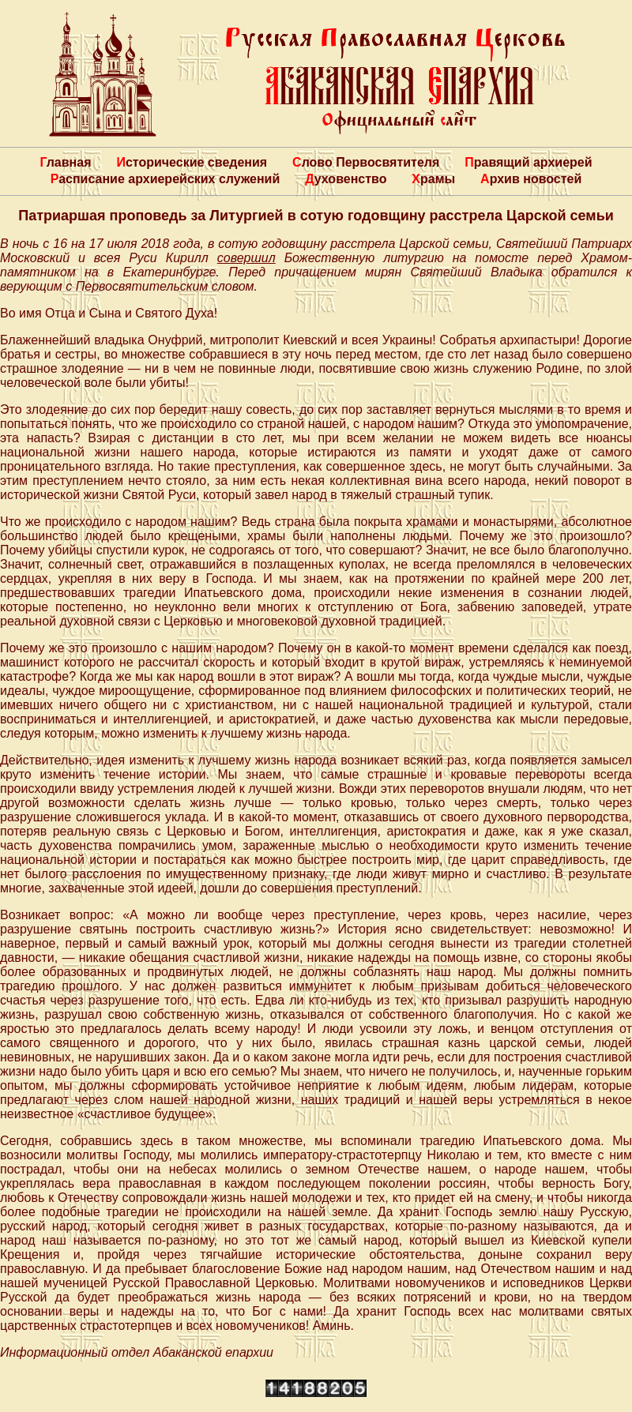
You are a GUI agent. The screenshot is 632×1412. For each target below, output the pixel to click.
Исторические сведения (191, 162)
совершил (246, 258)
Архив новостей (530, 179)
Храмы (433, 179)
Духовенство (345, 179)
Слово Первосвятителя (365, 162)
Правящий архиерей (528, 162)
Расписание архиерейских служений (165, 179)
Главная (65, 162)
